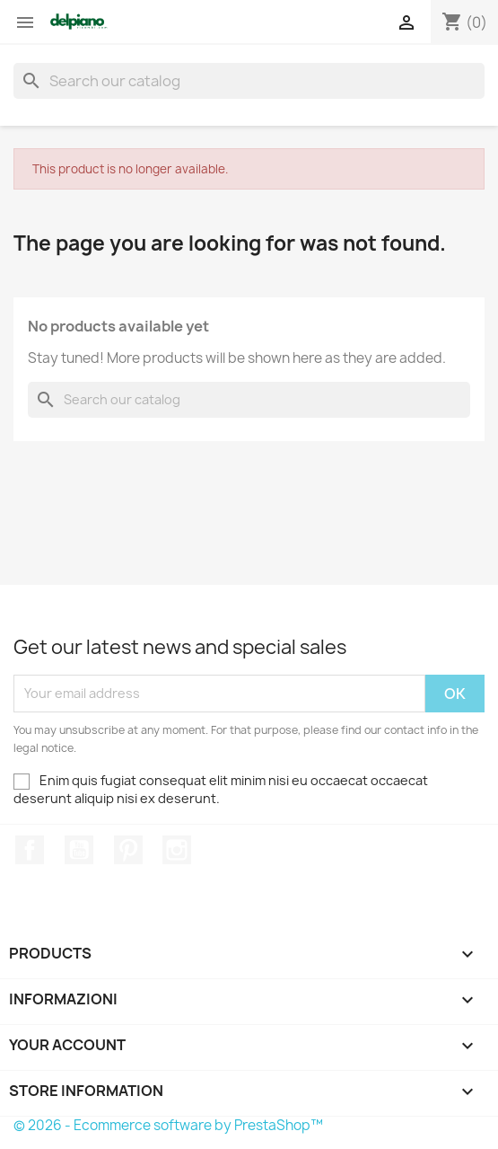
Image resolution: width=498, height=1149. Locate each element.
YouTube (79, 849)
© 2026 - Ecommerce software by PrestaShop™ (168, 1125)
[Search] (249, 81)
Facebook (29, 849)
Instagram (176, 849)
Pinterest (128, 849)
